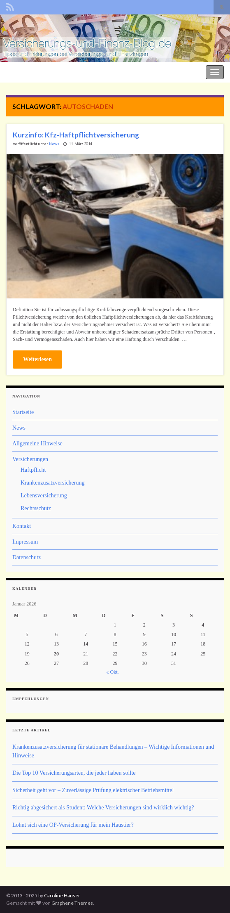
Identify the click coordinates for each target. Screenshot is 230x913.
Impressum (25, 542)
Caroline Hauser (62, 895)
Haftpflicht (33, 470)
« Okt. (113, 672)
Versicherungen (30, 459)
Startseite (23, 412)
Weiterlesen (37, 359)
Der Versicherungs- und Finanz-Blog (46, 71)
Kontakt (21, 526)
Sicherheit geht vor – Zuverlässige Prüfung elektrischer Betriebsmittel (93, 790)
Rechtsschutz (36, 508)
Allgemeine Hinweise (37, 443)
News (54, 144)
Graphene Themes (72, 903)
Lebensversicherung (44, 495)
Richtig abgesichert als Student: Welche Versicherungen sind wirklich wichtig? (103, 807)
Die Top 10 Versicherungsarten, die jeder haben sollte (73, 773)
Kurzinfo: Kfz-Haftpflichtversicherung (76, 134)
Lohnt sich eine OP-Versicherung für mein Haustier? (73, 825)
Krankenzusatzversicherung (52, 483)
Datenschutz (26, 557)
